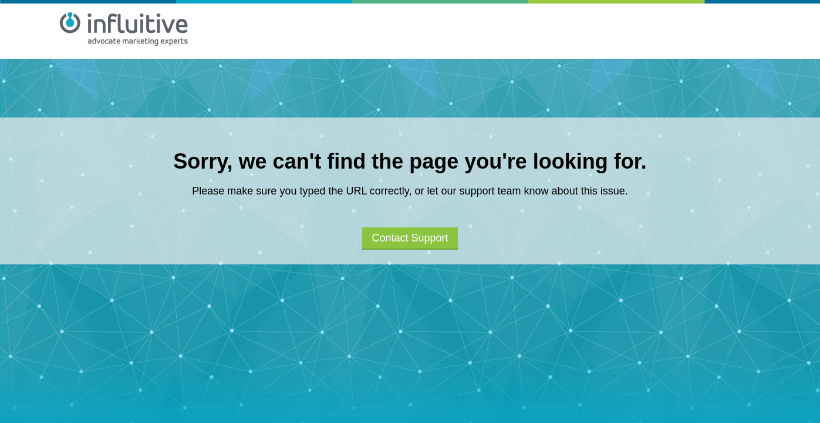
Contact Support (410, 238)
